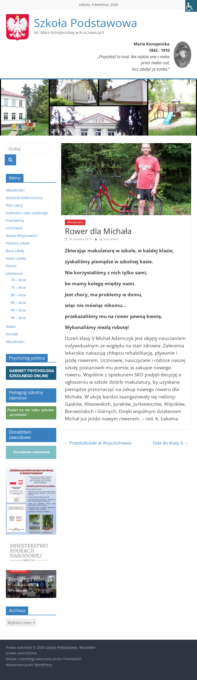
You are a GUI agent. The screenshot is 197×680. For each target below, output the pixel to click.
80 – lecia (18, 295)
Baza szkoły (15, 250)
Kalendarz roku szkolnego (27, 213)
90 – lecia (18, 310)
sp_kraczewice (109, 239)
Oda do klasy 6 (171, 443)
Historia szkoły (17, 243)
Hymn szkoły (16, 258)
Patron (11, 266)
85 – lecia (18, 302)
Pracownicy (15, 220)
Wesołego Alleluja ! (31, 579)
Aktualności (75, 222)
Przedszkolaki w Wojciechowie (97, 443)
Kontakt (12, 334)
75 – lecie (18, 287)
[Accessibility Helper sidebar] (191, 6)
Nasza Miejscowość (21, 235)
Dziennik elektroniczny (24, 197)
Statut (11, 326)
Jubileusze (14, 273)
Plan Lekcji (14, 205)
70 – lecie (18, 279)
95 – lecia (18, 317)
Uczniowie (14, 228)
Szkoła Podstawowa (85, 22)
